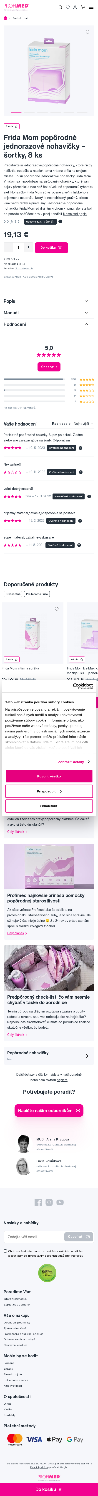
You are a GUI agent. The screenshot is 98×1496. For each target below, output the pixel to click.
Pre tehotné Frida (37, 593)
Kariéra (8, 1409)
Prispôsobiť (49, 791)
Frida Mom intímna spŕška (20, 668)
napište (62, 1080)
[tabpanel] (49, 70)
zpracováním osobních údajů (46, 1255)
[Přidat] (28, 247)
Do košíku (51, 248)
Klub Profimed (13, 1385)
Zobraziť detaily (71, 762)
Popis (9, 301)
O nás (7, 1403)
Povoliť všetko (49, 776)
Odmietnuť (49, 806)
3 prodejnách (24, 268)
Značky (8, 1368)
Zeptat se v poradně (17, 1304)
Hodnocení (15, 324)
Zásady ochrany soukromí (77, 1464)
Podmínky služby (39, 1467)
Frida (18, 276)
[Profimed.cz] (16, 7)
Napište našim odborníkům (49, 1110)
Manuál (11, 312)
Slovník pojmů (13, 1374)
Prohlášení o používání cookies (23, 1333)
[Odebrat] (8, 247)
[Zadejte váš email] (35, 1237)
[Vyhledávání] (60, 7)
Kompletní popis (75, 214)
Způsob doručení (15, 1328)
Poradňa (9, 1362)
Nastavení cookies (15, 1344)
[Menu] (91, 7)
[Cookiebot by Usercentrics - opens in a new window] (73, 686)
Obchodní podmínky (17, 1322)
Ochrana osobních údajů (19, 1339)
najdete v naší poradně (65, 1074)
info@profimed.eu (16, 1298)
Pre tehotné (20, 18)
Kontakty (9, 1414)
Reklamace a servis (16, 1379)
